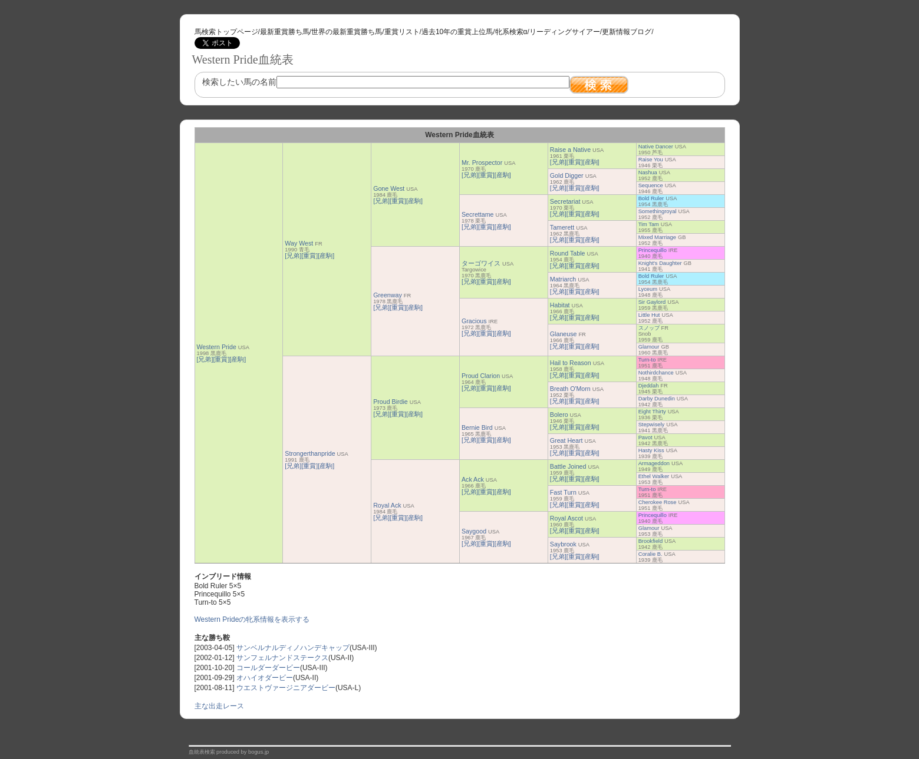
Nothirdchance (656, 373)
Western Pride (216, 346)
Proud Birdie (390, 401)
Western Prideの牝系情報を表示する (252, 619)
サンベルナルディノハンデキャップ (293, 648)
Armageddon (654, 463)
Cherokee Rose (657, 502)
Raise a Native (570, 149)
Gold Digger (567, 175)
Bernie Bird (477, 427)
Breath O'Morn (570, 388)
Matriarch (563, 279)
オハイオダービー (264, 678)
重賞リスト (402, 32)
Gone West (388, 188)
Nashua (647, 172)
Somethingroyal (657, 211)
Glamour (649, 347)
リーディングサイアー (564, 32)
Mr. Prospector (482, 162)
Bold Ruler (651, 198)
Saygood (474, 531)
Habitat (560, 305)
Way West (299, 243)
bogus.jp (258, 752)
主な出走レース (219, 706)
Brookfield (650, 541)
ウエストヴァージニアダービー (285, 688)
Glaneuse (563, 333)
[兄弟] (205, 359)
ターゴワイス (481, 263)
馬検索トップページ (226, 32)
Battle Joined (568, 466)
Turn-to (647, 360)
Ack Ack (473, 479)
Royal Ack (387, 505)
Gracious (474, 320)
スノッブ (649, 328)
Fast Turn (563, 492)
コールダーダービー (268, 668)
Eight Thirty (652, 412)
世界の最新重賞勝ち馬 (346, 32)
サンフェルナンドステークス (282, 658)
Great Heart (566, 440)
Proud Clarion (481, 375)
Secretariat (565, 201)
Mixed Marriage (657, 237)
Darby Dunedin (656, 399)
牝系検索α (511, 32)
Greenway (387, 295)
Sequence (650, 185)
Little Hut (649, 315)
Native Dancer (655, 147)
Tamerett (562, 227)
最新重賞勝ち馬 (284, 32)
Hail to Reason (570, 362)
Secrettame (478, 214)
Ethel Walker (654, 476)
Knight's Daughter (660, 263)
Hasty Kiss (651, 450)
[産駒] (237, 359)
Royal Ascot (566, 518)
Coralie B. (650, 554)
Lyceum (647, 289)
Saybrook (563, 544)
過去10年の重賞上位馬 (457, 32)
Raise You (650, 160)
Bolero (559, 414)
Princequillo (652, 250)
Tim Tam (648, 224)
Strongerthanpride (310, 453)
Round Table (567, 253)
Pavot (645, 437)
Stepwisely (651, 424)
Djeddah (648, 386)
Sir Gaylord (652, 302)
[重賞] (221, 359)
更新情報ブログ (626, 32)
